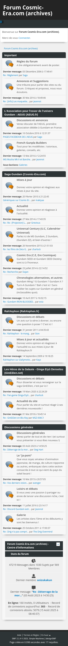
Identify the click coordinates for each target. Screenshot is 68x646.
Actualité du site (27, 401)
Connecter (24, 37)
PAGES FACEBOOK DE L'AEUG (18, 136)
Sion (37, 333)
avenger (37, 482)
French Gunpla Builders (32, 142)
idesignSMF (51, 638)
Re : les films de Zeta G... (15, 249)
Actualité (22, 206)
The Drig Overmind (42, 531)
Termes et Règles (31, 635)
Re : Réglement (10, 75)
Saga (25, 75)
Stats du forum (18, 554)
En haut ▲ (46, 635)
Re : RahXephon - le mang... (17, 333)
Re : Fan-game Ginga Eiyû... (16, 395)
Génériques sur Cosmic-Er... (17, 200)
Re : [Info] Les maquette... (16, 101)
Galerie (21, 515)
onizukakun (44, 580)
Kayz (38, 359)
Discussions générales (31, 433)
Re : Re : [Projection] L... (15, 222)
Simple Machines (36, 638)
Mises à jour (24, 180)
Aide (19, 635)
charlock (36, 249)
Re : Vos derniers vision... (15, 482)
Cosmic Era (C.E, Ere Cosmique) (36, 255)
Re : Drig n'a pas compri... (16, 531)
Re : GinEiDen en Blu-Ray (15, 417)
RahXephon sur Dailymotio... (17, 359)
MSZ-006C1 (38, 417)
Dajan (25, 271)
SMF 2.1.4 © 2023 (20, 638)
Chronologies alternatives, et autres (39, 277)
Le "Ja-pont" (24, 455)
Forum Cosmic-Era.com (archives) (27, 10)
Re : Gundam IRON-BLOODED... (19, 301)
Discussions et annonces (32, 120)
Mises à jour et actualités (33, 339)
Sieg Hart (38, 449)
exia (41, 301)
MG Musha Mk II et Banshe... (17, 159)
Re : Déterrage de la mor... (16, 449)
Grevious (35, 222)
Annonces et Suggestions (33, 81)
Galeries (23, 164)
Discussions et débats (30, 317)
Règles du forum (27, 61)
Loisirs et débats (27, 488)
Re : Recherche (10, 271)
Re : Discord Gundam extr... (17, 509)
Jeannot (37, 101)
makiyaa (40, 200)
